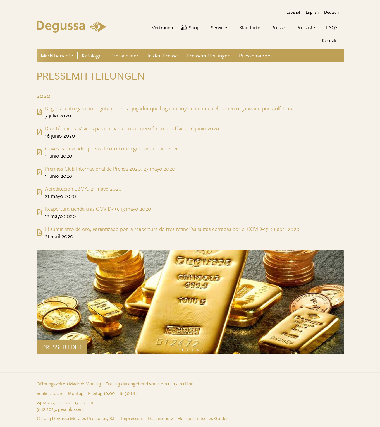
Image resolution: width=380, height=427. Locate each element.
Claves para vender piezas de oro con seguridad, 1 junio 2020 (112, 148)
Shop (194, 27)
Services (219, 27)
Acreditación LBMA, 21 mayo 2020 (83, 188)
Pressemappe (254, 55)
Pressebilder (124, 55)
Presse (278, 27)
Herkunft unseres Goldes (203, 418)
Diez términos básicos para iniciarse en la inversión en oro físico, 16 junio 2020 (132, 128)
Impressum (132, 418)
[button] (182, 350)
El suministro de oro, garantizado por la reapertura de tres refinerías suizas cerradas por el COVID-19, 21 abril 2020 (172, 228)
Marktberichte (57, 55)
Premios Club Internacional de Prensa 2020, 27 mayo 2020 (110, 168)
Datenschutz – (163, 418)
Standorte (249, 27)
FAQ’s (332, 27)
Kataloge (92, 55)
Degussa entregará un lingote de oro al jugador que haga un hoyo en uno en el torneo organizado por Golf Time (169, 108)
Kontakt (330, 40)
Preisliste (305, 27)
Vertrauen (162, 27)
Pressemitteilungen (208, 55)
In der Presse (162, 55)
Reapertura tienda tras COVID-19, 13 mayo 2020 (98, 208)
